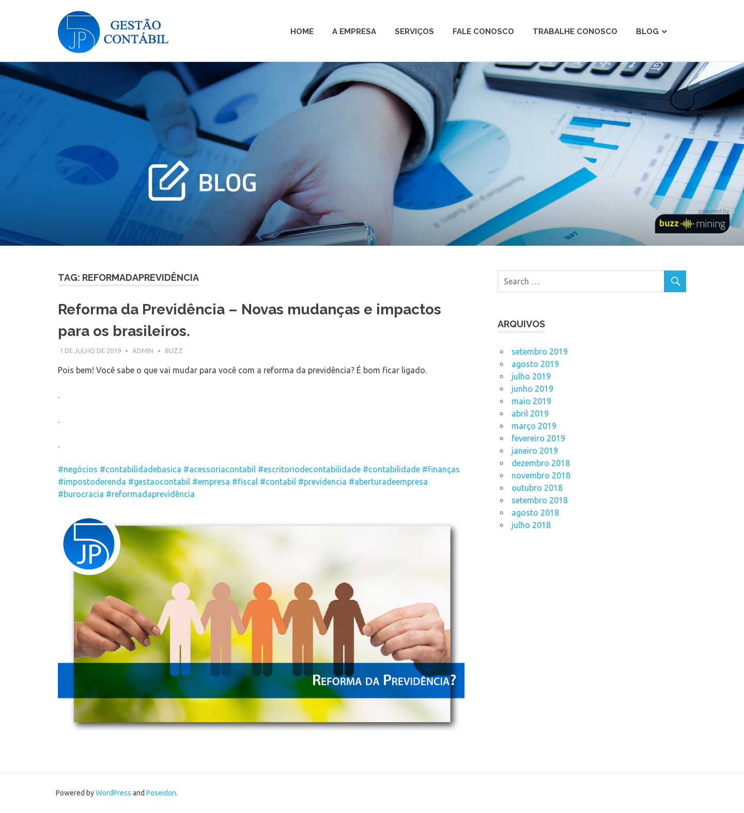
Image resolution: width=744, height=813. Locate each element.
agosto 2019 (535, 364)
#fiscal (245, 481)
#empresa (211, 481)
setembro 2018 (540, 500)
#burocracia (81, 494)
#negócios (78, 469)
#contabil (278, 481)
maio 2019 (531, 401)
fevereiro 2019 (538, 438)
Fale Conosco (483, 31)
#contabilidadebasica (140, 469)
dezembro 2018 (541, 463)
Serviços (414, 31)
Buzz (174, 350)
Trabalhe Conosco (575, 31)
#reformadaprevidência (150, 494)
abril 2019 (530, 413)
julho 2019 (531, 376)
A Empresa (354, 31)
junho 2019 (532, 388)
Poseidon (161, 793)
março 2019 (534, 426)
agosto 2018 (535, 512)
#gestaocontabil (159, 481)
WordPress (113, 793)
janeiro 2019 (535, 450)
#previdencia (322, 481)
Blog (647, 31)
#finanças (441, 469)
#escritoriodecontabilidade (309, 469)
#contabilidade (391, 469)
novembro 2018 (541, 475)
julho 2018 (531, 525)
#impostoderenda (92, 481)
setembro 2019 (540, 351)
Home (302, 31)
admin (142, 350)
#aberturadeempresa (388, 481)
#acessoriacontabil (219, 469)
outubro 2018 (537, 487)
